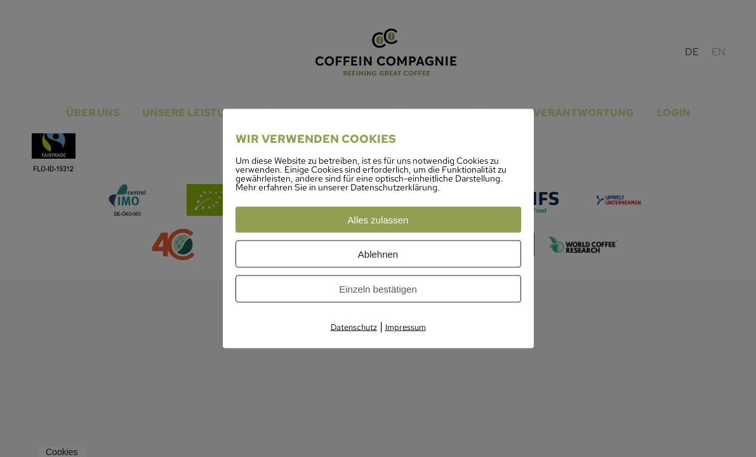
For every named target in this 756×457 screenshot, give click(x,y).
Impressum (405, 327)
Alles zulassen (378, 220)
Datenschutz (354, 327)
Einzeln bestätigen (378, 289)
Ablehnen (378, 254)
